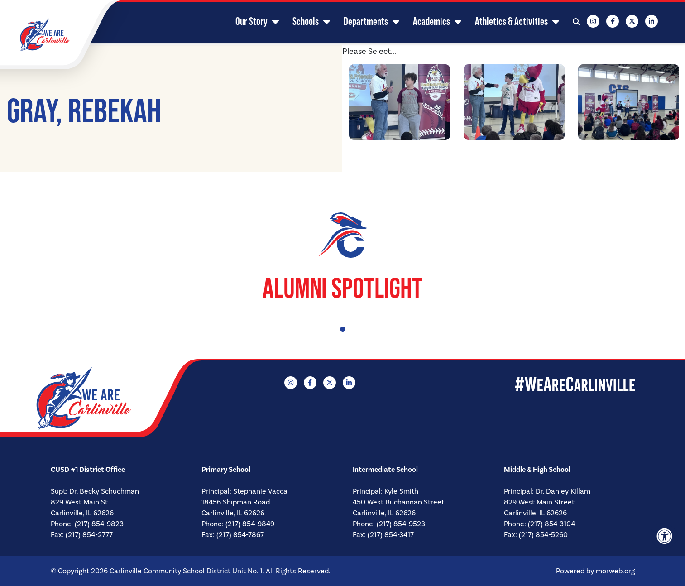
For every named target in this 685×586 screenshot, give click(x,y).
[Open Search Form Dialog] (567, 22)
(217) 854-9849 (249, 523)
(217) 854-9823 (99, 523)
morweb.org (615, 571)
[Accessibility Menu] (664, 536)
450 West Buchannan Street (398, 502)
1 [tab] (342, 329)
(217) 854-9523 (401, 523)
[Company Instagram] (584, 22)
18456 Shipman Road (235, 502)
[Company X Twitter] (623, 22)
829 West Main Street (539, 502)
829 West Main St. (80, 502)
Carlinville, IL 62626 (82, 513)
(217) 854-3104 (551, 523)
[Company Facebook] (603, 22)
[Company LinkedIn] (642, 22)
